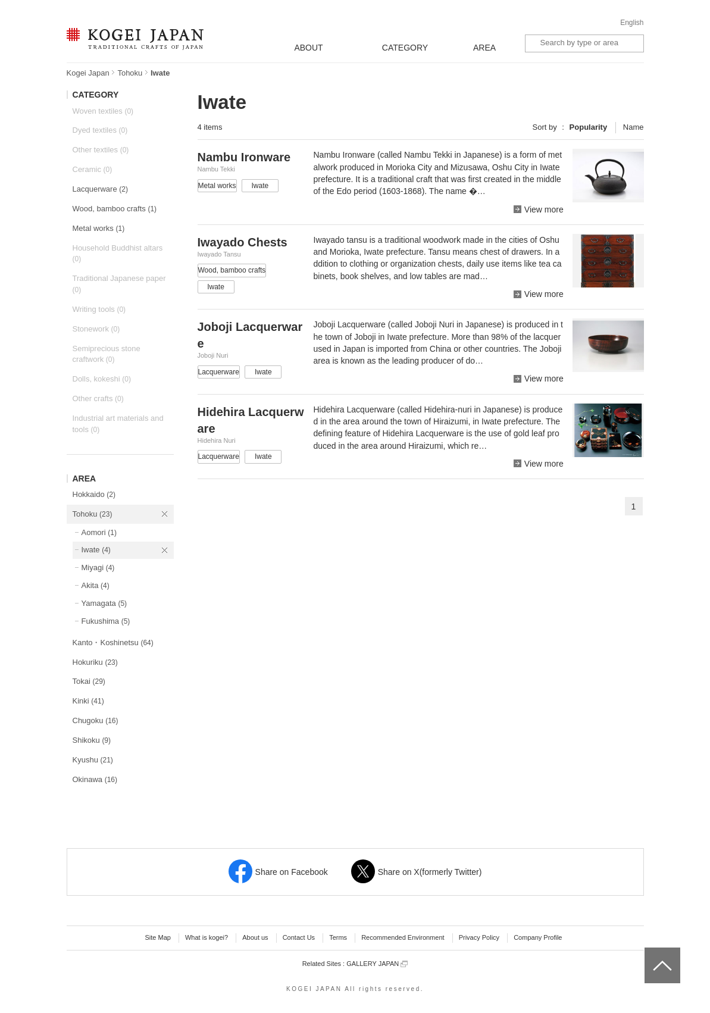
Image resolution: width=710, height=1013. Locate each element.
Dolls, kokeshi (102, 378)
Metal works (99, 228)
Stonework (96, 328)
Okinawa (95, 779)
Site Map (157, 937)
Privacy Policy (479, 937)
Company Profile (538, 937)
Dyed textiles (100, 130)
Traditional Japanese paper (119, 284)
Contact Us (299, 937)
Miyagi (98, 567)
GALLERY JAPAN (377, 964)
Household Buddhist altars (118, 253)
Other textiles (101, 149)
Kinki (88, 700)
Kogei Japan (88, 72)
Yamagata (104, 603)
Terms (338, 937)
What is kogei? (206, 937)
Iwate (96, 549)
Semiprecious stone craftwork (106, 354)
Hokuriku (95, 662)
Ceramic (92, 169)
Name (633, 127)
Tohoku (129, 72)
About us (255, 937)
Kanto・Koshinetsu (113, 642)
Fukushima (106, 621)
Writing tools (99, 309)
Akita (96, 585)
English (631, 22)
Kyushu (93, 759)
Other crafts (98, 398)
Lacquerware (100, 189)
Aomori (99, 532)
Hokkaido (94, 494)
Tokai (89, 681)
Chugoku (95, 720)
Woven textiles (103, 111)
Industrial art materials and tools (118, 424)
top (649, 951)
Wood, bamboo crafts (115, 208)
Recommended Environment (402, 937)
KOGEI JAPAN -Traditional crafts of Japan (135, 40)
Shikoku (92, 740)
